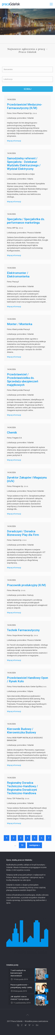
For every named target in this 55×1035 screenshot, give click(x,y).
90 (22, 845)
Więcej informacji (14, 141)
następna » (34, 845)
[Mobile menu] (51, 4)
